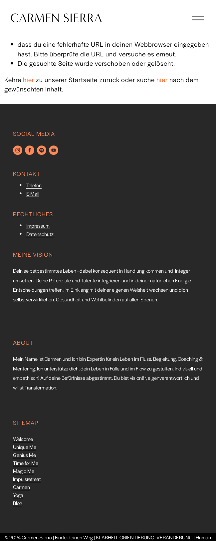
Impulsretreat (27, 480)
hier (28, 79)
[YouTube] (53, 150)
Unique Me (24, 448)
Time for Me (25, 464)
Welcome (23, 440)
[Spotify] (41, 150)
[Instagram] (17, 150)
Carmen (21, 488)
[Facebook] (29, 150)
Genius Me (24, 456)
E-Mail (32, 194)
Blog (17, 504)
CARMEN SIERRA (59, 20)
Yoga (18, 496)
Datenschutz (40, 235)
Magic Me (23, 472)
